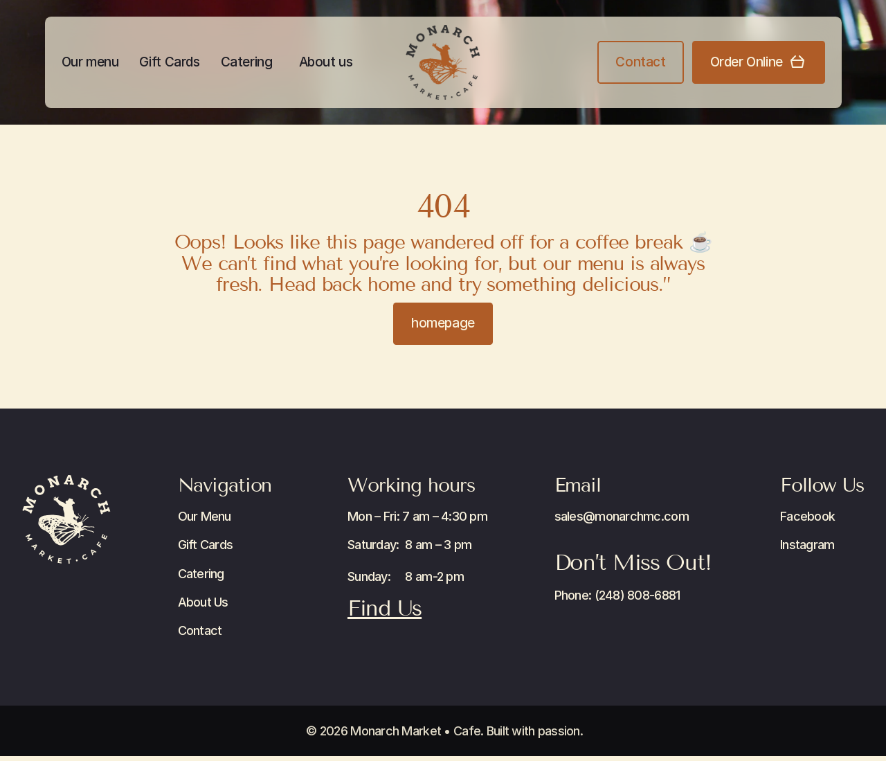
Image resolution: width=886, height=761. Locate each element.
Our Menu (204, 516)
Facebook (807, 516)
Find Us (384, 608)
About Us (203, 602)
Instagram (807, 544)
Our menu (90, 62)
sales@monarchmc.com (621, 516)
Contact (200, 630)
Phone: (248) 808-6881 (617, 595)
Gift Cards (169, 62)
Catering (247, 62)
